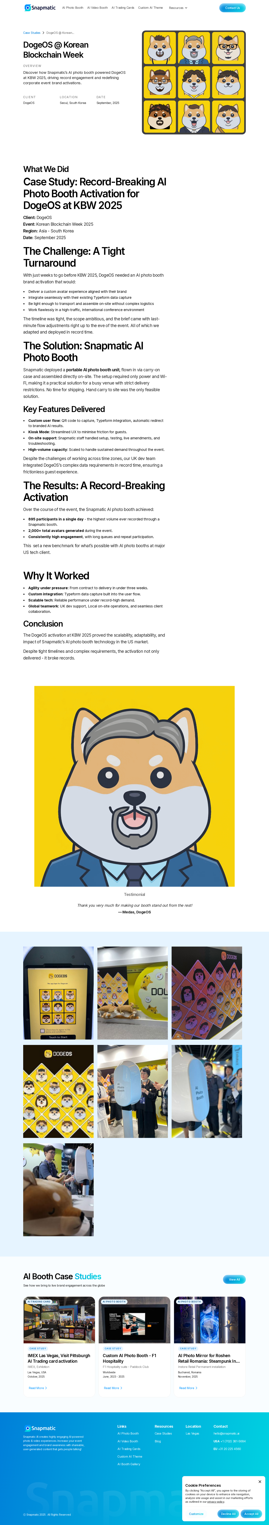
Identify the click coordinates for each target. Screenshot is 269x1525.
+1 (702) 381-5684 (230, 1442)
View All (234, 1280)
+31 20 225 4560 (227, 1450)
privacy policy (215, 1501)
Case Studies (163, 1434)
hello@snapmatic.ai (226, 1434)
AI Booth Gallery (128, 1465)
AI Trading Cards (122, 7)
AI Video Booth (97, 7)
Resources (176, 8)
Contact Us (232, 8)
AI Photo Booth (72, 7)
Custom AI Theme (150, 7)
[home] (40, 8)
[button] (179, 8)
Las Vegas (192, 1434)
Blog (158, 1442)
